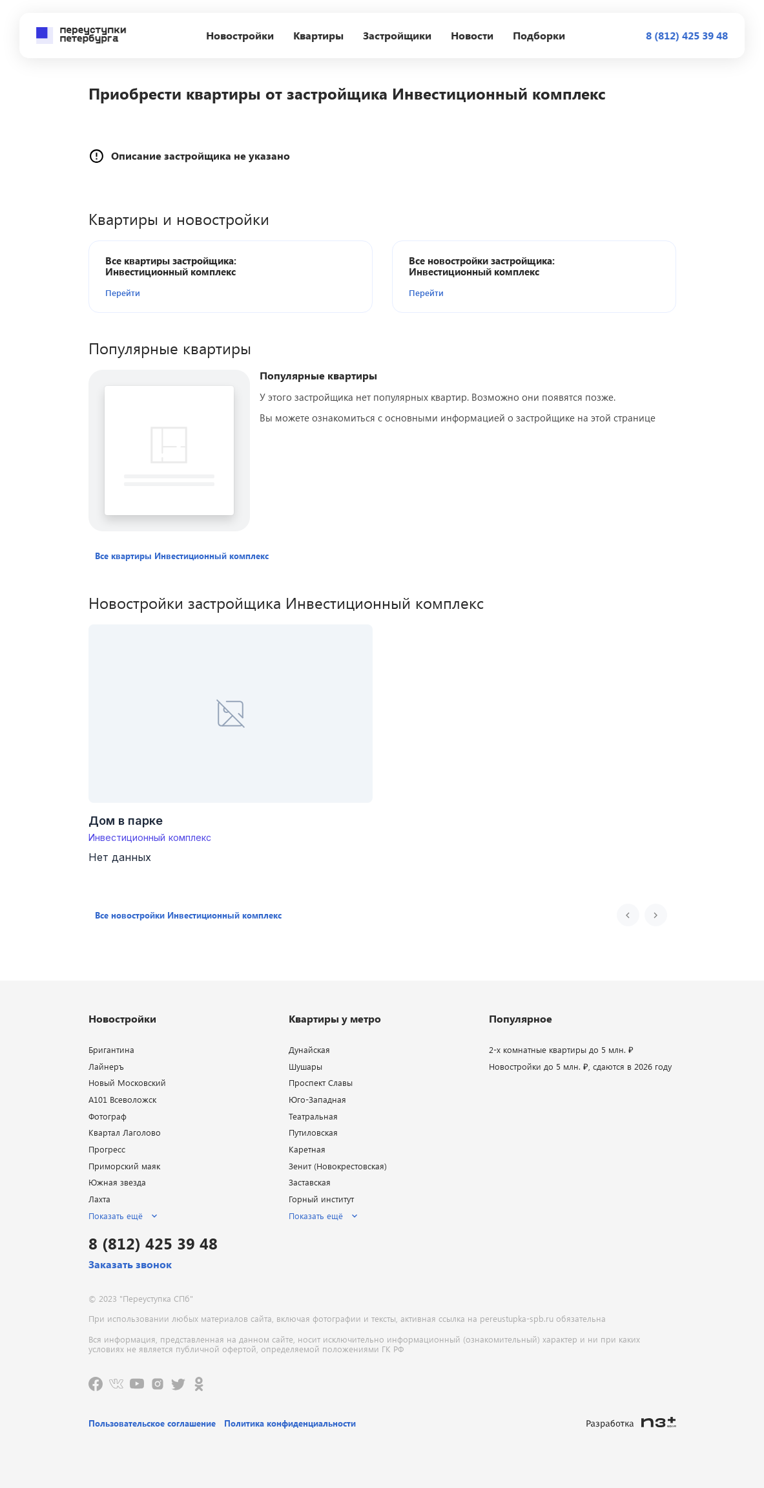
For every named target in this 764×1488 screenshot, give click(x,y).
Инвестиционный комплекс (150, 837)
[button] (179, 293)
